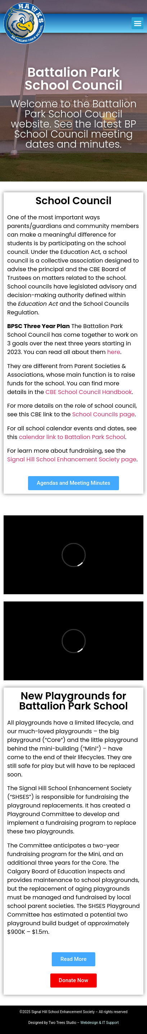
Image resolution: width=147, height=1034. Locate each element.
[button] (137, 23)
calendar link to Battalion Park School (72, 437)
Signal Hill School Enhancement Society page (71, 459)
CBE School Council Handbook (89, 392)
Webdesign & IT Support (100, 1023)
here (113, 352)
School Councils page (103, 414)
